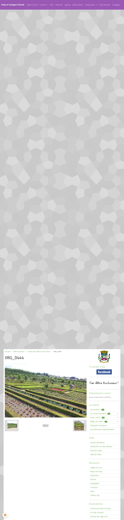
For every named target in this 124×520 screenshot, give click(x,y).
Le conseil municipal (100, 413)
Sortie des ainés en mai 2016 (39, 351)
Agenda (67, 5)
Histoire (93, 479)
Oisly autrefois (104, 5)
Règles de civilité (98, 421)
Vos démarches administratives (102, 429)
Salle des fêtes (95, 454)
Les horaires (97, 409)
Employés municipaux (98, 425)
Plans (92, 491)
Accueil (7, 351)
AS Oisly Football (96, 512)
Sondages (116, 5)
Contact (43, 5)
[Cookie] (5, 515)
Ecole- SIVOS (97, 417)
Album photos (77, 5)
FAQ (51, 5)
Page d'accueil (32, 5)
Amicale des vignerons (99, 516)
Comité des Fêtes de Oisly (100, 508)
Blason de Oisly (96, 471)
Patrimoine (94, 475)
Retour (45, 426)
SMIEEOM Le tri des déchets (101, 446)
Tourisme (94, 487)
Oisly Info (59, 5)
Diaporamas (90, 5)
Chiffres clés (95, 495)
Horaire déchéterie (97, 442)
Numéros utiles (96, 450)
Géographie (94, 483)
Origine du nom (96, 467)
